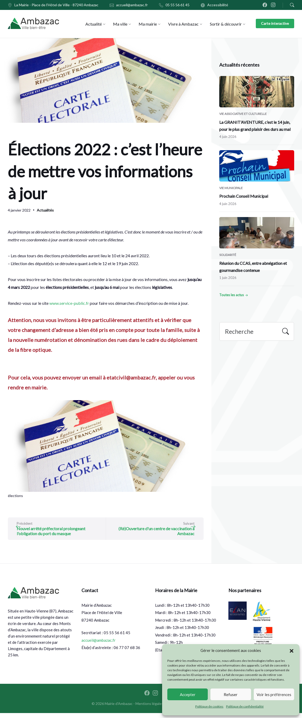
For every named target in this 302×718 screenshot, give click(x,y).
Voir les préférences (274, 694)
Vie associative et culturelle (243, 114)
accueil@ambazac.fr (98, 645)
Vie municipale (231, 188)
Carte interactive (275, 23)
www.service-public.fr (69, 303)
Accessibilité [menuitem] (217, 5)
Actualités (45, 210)
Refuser (231, 694)
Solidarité (227, 255)
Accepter (188, 694)
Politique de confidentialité (245, 706)
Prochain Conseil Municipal (243, 196)
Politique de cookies (209, 706)
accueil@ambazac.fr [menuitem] (132, 5)
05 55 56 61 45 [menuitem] (177, 5)
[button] (291, 650)
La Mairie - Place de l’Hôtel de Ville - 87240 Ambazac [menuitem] (56, 5)
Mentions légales (149, 708)
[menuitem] (93, 23)
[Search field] (256, 331)
